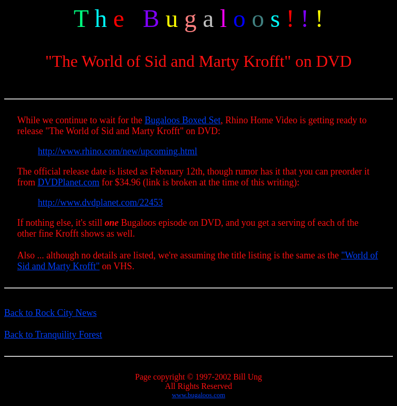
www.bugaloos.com (198, 395)
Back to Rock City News (50, 313)
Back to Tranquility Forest (53, 334)
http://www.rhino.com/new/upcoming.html (117, 151)
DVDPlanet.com (68, 182)
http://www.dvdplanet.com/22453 (100, 202)
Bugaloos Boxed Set (183, 120)
